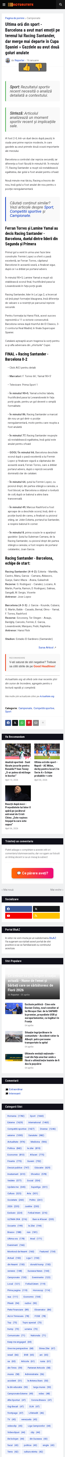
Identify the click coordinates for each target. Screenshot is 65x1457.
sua (12, 1296)
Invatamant (16, 1174)
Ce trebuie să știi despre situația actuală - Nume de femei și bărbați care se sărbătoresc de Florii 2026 (32, 983)
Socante (15, 1225)
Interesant (14, 1093)
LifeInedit (36, 1412)
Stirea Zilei (47, 1348)
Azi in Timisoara (18, 1316)
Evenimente (41, 1277)
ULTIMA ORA (17, 1219)
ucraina (31, 1329)
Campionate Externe (20, 1393)
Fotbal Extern (35, 1283)
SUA (34, 1406)
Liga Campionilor (39, 1425)
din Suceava (38, 1438)
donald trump (40, 1264)
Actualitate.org (47, 696)
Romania (15, 1115)
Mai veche (56, 889)
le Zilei (35, 1225)
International (38, 1122)
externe (15, 1135)
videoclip (14, 1425)
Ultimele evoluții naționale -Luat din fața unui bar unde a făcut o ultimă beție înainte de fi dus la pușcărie (42, 1058)
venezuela (29, 1419)
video (44, 1393)
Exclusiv (14, 1212)
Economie (15, 1154)
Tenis (12, 1451)
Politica (14, 1148)
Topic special (32, 1322)
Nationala (38, 1335)
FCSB (40, 1316)
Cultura (14, 1193)
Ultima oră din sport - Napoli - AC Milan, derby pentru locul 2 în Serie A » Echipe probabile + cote (46, 769)
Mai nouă (8, 889)
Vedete (14, 1180)
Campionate (33, 18)
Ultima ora (16, 1238)
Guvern (34, 1161)
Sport (48, 207)
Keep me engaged (19, 1341)
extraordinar (16, 1089)
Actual (14, 1258)
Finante (14, 1161)
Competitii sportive (25, 211)
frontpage (15, 1412)
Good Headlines (44, 666)
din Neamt (16, 1264)
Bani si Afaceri (43, 1219)
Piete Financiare (18, 1309)
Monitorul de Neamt (20, 1251)
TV (11, 1419)
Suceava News (38, 1270)
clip (35, 1432)
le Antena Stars (37, 1380)
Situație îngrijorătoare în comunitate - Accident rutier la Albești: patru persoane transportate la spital (42, 1037)
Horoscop (41, 1290)
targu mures (42, 1387)
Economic (32, 1296)
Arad (36, 1238)
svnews (14, 1270)
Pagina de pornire (14, 18)
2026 (13, 1206)
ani (44, 1354)
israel (13, 1354)
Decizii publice (18, 1167)
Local (13, 1283)
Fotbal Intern (37, 1212)
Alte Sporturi (16, 1400)
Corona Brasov (41, 1400)
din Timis (14, 1367)
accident (14, 1380)
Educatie (42, 1167)
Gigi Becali (15, 1406)
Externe (15, 1122)
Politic (35, 1199)
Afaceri (37, 1154)
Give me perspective (20, 1348)
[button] (4, 4)
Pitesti (13, 1303)
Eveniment (16, 1245)
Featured (47, 1251)
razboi (31, 1303)
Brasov (14, 1232)
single (48, 1445)
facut (12, 1445)
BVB (29, 1354)
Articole (28, 1361)
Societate (15, 1199)
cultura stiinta (33, 1451)
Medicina (39, 1141)
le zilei (33, 1148)
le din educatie (17, 1387)
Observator (42, 1309)
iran (32, 1232)
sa (11, 1361)
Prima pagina (17, 1290)
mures (13, 1374)
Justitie (32, 1206)
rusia (45, 1361)
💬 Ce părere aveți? (32, 873)
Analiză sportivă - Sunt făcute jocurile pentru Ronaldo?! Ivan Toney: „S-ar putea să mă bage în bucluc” (18, 769)
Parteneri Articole (39, 1367)
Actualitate (16, 1141)
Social (33, 1180)
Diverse (48, 1128)
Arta (32, 1193)
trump (13, 1329)
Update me (16, 1187)
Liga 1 (32, 1258)
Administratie (34, 1374)
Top (12, 1322)
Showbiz (39, 1174)
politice (30, 1445)
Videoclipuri (16, 1432)
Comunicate (16, 1335)
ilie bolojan (15, 1438)
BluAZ (52, 938)
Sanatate (36, 1135)
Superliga (39, 1187)
